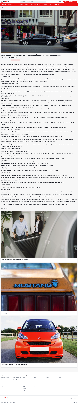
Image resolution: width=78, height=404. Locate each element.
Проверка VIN (3, 379)
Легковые (4, 4)
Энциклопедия (56, 4)
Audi (24, 386)
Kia (23, 382)
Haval (24, 392)
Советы (35, 384)
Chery (24, 390)
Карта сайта (75, 402)
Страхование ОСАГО (5, 384)
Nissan (24, 388)
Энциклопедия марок (16, 379)
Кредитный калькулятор (5, 382)
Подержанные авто (37, 382)
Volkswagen (25, 384)
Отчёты (21, 4)
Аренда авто (36, 386)
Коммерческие (11, 4)
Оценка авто (33, 4)
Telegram (71, 398)
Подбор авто (3, 386)
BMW (24, 377)
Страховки (39, 4)
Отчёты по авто (48, 386)
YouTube (75, 398)
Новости (45, 4)
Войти (60, 1)
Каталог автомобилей (5, 377)
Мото (17, 4)
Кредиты (27, 4)
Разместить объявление (70, 1)
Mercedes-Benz (26, 379)
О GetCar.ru (59, 377)
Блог (50, 4)
